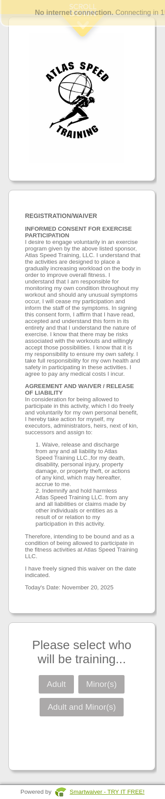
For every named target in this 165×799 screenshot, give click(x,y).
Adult (56, 684)
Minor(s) (101, 684)
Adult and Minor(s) (82, 707)
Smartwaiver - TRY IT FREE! (107, 791)
